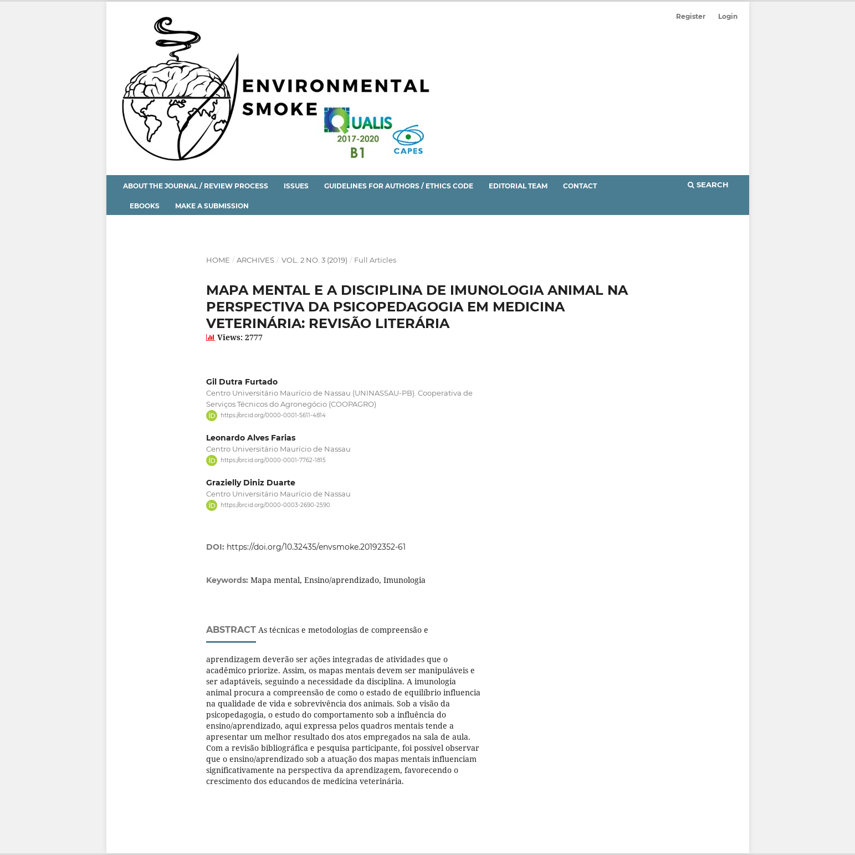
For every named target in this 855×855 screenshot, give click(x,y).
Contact (580, 186)
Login (728, 16)
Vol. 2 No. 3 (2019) (314, 259)
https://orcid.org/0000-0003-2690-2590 (275, 505)
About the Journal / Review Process (195, 186)
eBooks (145, 206)
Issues (296, 186)
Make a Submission (212, 206)
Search (708, 184)
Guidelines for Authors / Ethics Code (398, 186)
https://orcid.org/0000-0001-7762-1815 (273, 460)
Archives (255, 259)
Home (218, 259)
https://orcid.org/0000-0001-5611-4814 (273, 415)
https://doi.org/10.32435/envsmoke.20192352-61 (316, 547)
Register (690, 16)
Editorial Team (518, 186)
